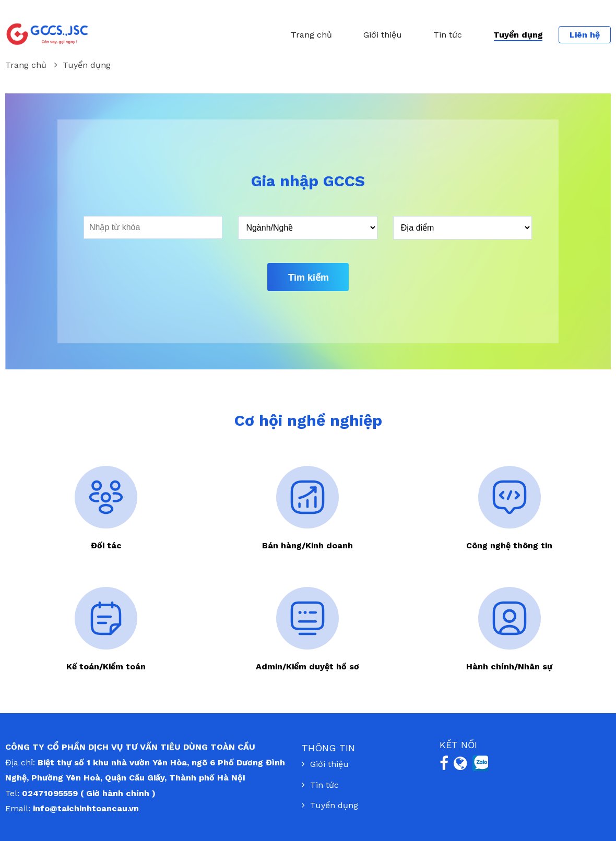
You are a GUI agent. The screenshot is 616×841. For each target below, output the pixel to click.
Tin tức (447, 35)
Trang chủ (311, 35)
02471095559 (50, 793)
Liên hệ (585, 35)
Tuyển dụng (518, 35)
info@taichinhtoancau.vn (86, 808)
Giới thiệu (382, 35)
